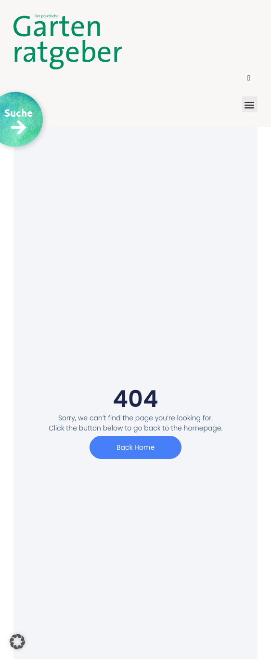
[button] (249, 78)
